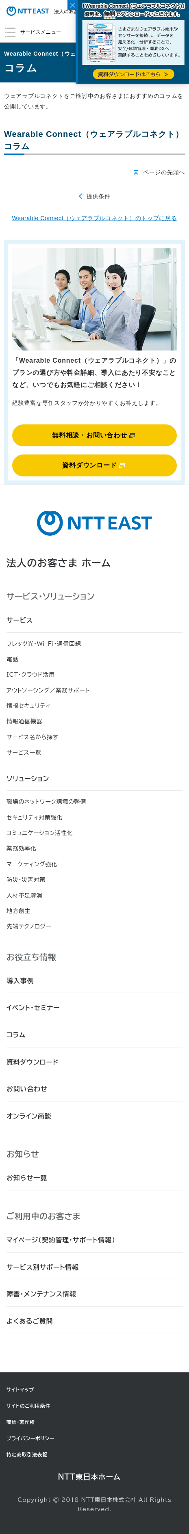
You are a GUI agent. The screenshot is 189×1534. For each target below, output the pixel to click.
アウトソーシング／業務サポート (48, 690)
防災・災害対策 (26, 880)
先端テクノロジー (29, 926)
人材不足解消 (24, 895)
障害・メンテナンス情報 (41, 1294)
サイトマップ (20, 1389)
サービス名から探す (33, 737)
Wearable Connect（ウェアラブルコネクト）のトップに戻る (94, 218)
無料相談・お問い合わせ (93, 435)
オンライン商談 (29, 1116)
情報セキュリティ (28, 706)
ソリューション (28, 778)
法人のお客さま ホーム (59, 563)
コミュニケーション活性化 (40, 833)
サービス (20, 620)
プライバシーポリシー (30, 1438)
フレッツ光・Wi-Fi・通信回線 (44, 644)
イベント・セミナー (33, 1007)
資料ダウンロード (93, 465)
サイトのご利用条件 (28, 1405)
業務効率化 (22, 848)
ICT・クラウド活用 (31, 674)
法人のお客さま (47, 11)
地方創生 (18, 911)
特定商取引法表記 (27, 1454)
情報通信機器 (24, 721)
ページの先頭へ (164, 172)
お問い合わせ (27, 1089)
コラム (16, 1035)
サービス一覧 (24, 752)
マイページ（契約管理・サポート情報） (61, 1240)
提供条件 (99, 196)
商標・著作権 (21, 1421)
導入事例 (20, 981)
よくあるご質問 (30, 1321)
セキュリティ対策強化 (35, 817)
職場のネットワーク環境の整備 (46, 802)
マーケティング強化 (32, 864)
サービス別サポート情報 (43, 1267)
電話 (12, 659)
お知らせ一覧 (27, 1178)
